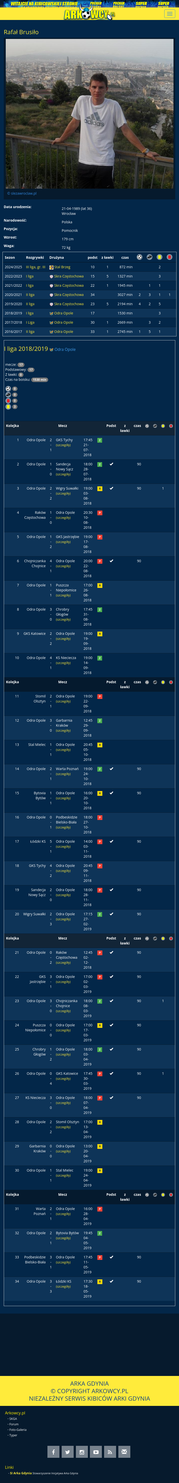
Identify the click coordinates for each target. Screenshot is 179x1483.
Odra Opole (63, 313)
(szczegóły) (63, 445)
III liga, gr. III (35, 267)
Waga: (9, 245)
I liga (29, 276)
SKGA (13, 1419)
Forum (14, 1424)
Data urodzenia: (17, 206)
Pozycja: (11, 228)
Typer (13, 1435)
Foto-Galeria (18, 1430)
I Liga (30, 322)
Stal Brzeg (62, 267)
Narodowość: (15, 220)
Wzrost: (10, 237)
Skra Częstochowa (69, 276)
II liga (30, 294)
